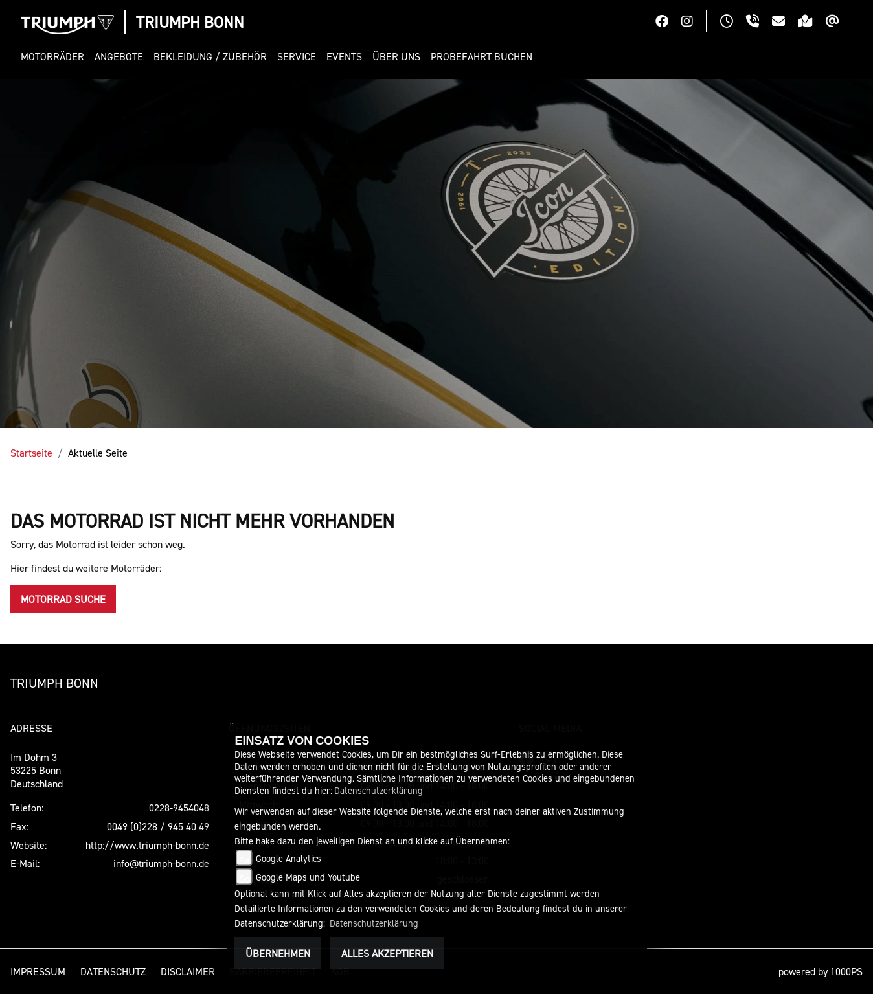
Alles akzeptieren (387, 953)
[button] (55, 57)
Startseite (31, 452)
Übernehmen (277, 953)
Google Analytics (288, 858)
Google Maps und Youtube (308, 877)
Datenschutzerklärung (378, 790)
